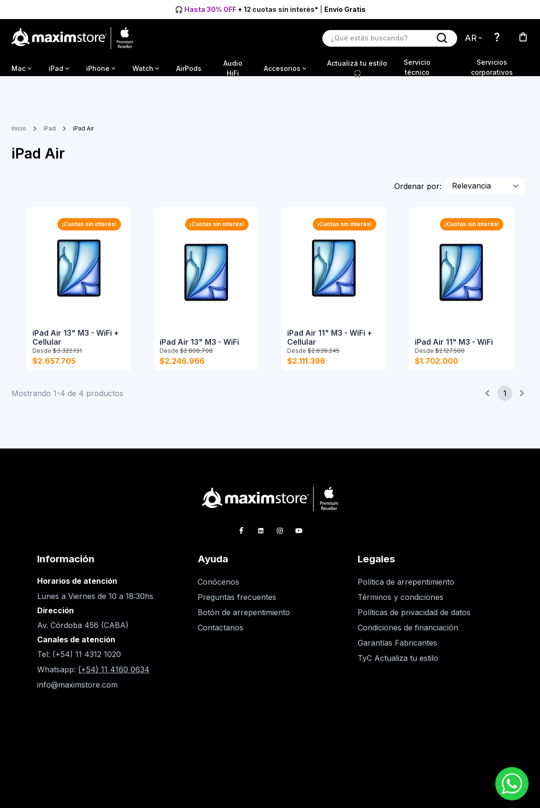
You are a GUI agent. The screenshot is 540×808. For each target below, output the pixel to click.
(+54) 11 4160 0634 (114, 678)
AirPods (188, 68)
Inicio (18, 128)
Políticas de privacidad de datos (414, 621)
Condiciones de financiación (408, 636)
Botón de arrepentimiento (244, 621)
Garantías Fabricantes (397, 651)
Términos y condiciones (400, 605)
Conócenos (218, 590)
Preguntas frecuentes (237, 605)
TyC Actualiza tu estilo (398, 666)
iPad (49, 128)
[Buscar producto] (380, 38)
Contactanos (220, 636)
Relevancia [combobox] (471, 185)
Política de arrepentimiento (406, 590)
